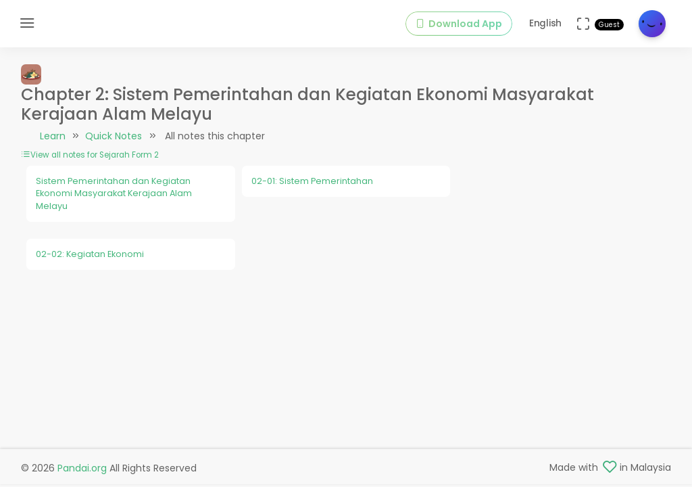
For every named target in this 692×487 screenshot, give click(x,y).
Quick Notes (113, 136)
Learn (53, 136)
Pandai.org (82, 468)
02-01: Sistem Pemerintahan (312, 181)
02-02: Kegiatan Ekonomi (90, 254)
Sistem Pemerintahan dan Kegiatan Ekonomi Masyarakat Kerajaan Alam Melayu (114, 193)
